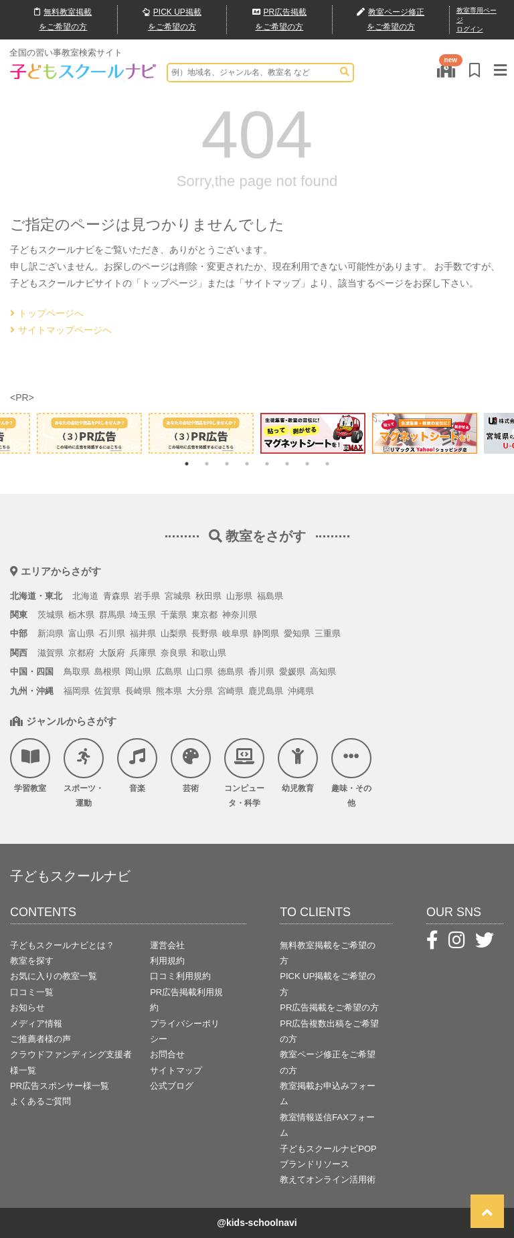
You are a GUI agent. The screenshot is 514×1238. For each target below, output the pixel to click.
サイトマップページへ (61, 330)
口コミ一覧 (32, 992)
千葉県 (174, 615)
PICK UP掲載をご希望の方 (327, 983)
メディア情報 (36, 1024)
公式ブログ (171, 1086)
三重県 (328, 633)
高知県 (323, 672)
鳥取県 (77, 672)
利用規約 (167, 961)
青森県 (116, 596)
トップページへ (47, 313)
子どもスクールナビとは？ (62, 945)
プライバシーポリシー (185, 1031)
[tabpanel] (312, 433)
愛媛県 (292, 672)
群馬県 (112, 615)
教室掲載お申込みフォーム (327, 1093)
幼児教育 (298, 765)
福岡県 (77, 691)
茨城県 (50, 615)
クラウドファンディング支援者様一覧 (71, 1062)
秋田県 (208, 596)
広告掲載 (279, 19)
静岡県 (266, 633)
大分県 (200, 691)
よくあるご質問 (40, 1101)
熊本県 (169, 691)
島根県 (107, 672)
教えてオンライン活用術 (327, 1179)
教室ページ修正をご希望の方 (327, 1062)
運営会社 (167, 945)
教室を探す (32, 961)
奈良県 (174, 653)
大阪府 (112, 653)
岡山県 (138, 672)
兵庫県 (143, 653)
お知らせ (27, 1007)
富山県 (81, 633)
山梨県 (174, 633)
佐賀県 (107, 691)
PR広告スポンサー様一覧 (59, 1086)
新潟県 (50, 633)
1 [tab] (186, 463)
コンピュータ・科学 (244, 773)
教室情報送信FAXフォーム (327, 1125)
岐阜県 (235, 633)
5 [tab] (267, 463)
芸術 (191, 765)
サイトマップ (176, 1070)
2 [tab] (206, 463)
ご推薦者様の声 (40, 1039)
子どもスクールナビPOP (328, 1149)
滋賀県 (50, 653)
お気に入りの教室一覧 (53, 976)
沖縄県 (301, 691)
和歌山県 (208, 653)
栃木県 (81, 615)
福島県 (270, 596)
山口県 (200, 672)
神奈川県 (239, 615)
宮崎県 (231, 691)
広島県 (169, 672)
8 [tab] (327, 463)
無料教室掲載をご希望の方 (327, 953)
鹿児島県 (265, 691)
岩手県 (147, 596)
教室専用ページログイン (476, 20)
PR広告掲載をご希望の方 (329, 1007)
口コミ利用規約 (180, 976)
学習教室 (30, 765)
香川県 (261, 672)
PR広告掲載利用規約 (186, 999)
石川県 (112, 633)
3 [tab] (227, 463)
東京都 (204, 615)
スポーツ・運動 (84, 773)
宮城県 (178, 596)
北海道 (85, 596)
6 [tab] (287, 463)
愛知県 (297, 633)
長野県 (204, 633)
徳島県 (231, 672)
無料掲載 (63, 19)
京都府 (81, 653)
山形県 (239, 596)
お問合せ (167, 1054)
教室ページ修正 (390, 20)
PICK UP (172, 19)
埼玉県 (143, 615)
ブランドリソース (314, 1164)
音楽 (137, 765)
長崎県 (138, 691)
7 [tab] (307, 463)
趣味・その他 (351, 773)
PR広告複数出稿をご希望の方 (329, 1031)
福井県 (143, 633)
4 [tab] (247, 463)
